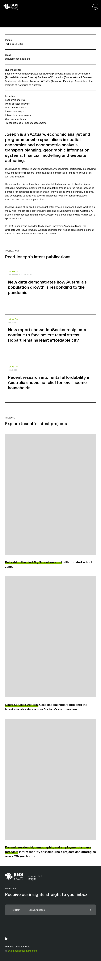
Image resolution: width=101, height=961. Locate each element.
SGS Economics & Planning (23, 950)
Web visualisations (15, 119)
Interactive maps (14, 111)
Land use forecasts (15, 107)
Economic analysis (15, 100)
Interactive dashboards (18, 115)
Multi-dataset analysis (17, 103)
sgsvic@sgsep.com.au (17, 58)
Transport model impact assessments (25, 123)
